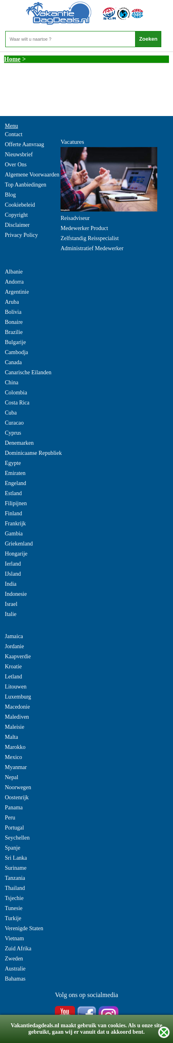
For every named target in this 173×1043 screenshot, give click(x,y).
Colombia (16, 393)
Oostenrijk (17, 797)
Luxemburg (18, 697)
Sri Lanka (16, 858)
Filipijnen (16, 503)
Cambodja (16, 352)
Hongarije (16, 554)
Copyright (16, 215)
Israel (11, 604)
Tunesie (14, 908)
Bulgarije (15, 342)
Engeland (15, 483)
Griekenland (19, 544)
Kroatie (13, 667)
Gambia (14, 534)
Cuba (11, 413)
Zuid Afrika (18, 949)
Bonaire (14, 322)
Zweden (14, 959)
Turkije (13, 918)
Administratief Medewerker (91, 248)
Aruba (12, 302)
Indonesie (16, 594)
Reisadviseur (75, 218)
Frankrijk (15, 523)
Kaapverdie (18, 656)
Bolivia (13, 312)
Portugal (14, 828)
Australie (15, 969)
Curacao (14, 423)
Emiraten (15, 473)
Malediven (17, 717)
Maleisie (14, 727)
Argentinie (17, 292)
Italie (11, 614)
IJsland (13, 574)
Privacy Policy (21, 235)
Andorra (14, 282)
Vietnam (14, 938)
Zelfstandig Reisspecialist (89, 238)
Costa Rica (17, 403)
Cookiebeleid (20, 205)
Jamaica (14, 636)
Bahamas (15, 979)
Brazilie (14, 332)
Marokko (15, 747)
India (11, 584)
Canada (13, 362)
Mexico (13, 757)
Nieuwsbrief (19, 154)
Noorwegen (18, 787)
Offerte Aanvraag (24, 144)
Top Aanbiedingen (25, 185)
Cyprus (13, 433)
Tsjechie (14, 898)
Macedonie (17, 707)
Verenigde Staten (24, 928)
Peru (10, 818)
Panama (14, 808)
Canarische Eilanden (28, 372)
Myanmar (16, 767)
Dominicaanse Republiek (33, 453)
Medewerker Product (84, 228)
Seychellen (17, 838)
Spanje (12, 848)
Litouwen (16, 687)
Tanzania (15, 878)
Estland (13, 493)
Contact (14, 134)
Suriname (16, 868)
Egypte (13, 463)
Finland (13, 513)
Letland (13, 677)
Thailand (15, 888)
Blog (10, 195)
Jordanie (14, 646)
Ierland (13, 564)
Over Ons (16, 165)
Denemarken (19, 443)
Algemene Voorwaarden (32, 175)
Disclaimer (17, 225)
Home (12, 59)
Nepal (11, 777)
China (11, 382)
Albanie (14, 272)
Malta (11, 737)
